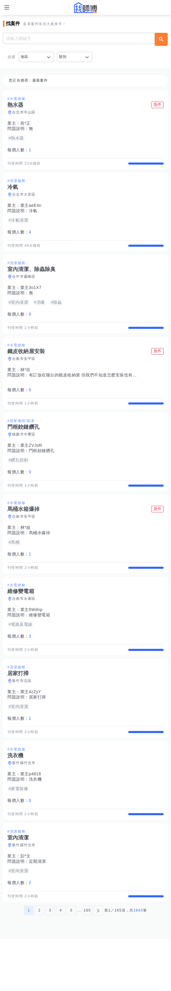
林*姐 (25, 553)
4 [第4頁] (61, 962)
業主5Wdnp (31, 641)
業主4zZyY (30, 728)
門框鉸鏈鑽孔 (42, 471)
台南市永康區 (24, 630)
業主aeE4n (31, 210)
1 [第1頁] (29, 962)
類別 (63, 57)
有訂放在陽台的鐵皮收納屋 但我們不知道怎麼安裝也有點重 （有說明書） (98, 390)
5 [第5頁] (71, 962)
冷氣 (33, 216)
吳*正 (25, 123)
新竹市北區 (22, 717)
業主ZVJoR (31, 466)
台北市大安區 (24, 200)
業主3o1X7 (31, 297)
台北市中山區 (24, 112)
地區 (25, 57)
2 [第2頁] (39, 962)
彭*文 (25, 903)
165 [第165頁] (87, 962)
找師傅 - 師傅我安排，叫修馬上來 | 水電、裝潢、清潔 (85, 7)
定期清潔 (37, 908)
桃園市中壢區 (24, 455)
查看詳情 (146, 166)
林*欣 (25, 385)
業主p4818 (30, 815)
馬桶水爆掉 (39, 558)
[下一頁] (98, 962)
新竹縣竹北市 (24, 804)
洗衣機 (35, 820)
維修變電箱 (39, 646)
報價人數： (19, 149)
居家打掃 (37, 733)
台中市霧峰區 (24, 287)
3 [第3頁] (50, 962)
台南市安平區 (24, 374)
